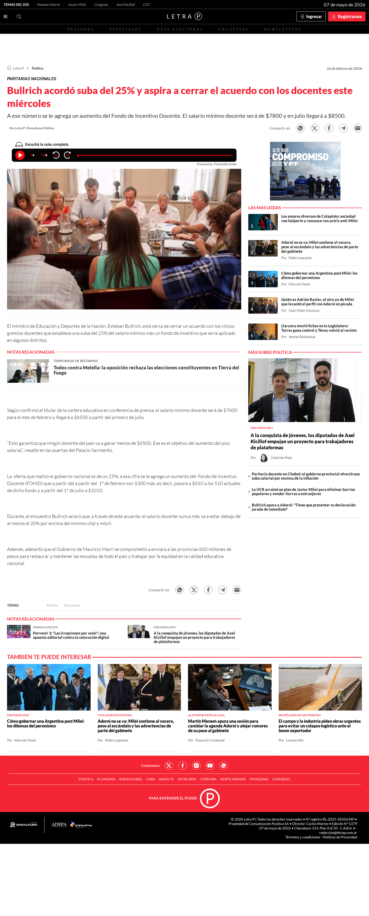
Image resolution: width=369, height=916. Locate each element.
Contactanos (150, 765)
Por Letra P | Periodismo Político (31, 128)
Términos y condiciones (303, 837)
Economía (106, 779)
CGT (146, 4)
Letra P (18, 68)
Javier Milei (77, 4)
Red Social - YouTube (210, 766)
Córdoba (208, 779)
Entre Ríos (187, 779)
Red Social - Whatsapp (224, 766)
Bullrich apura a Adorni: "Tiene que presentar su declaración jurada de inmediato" (304, 507)
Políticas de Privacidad (340, 837)
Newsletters (282, 29)
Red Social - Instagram (196, 766)
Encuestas (233, 29)
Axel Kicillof (125, 4)
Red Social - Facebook (183, 766)
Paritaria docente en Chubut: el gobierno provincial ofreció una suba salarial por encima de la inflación (306, 476)
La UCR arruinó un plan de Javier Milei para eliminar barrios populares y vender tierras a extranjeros (303, 491)
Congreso (101, 4)
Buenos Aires (130, 779)
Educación (72, 605)
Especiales (125, 29)
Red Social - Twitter (169, 766)
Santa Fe (166, 779)
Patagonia (259, 779)
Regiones (81, 29)
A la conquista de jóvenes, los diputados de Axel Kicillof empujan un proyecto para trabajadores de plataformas (303, 441)
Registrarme (350, 16)
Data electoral (180, 29)
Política (37, 68)
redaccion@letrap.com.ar (338, 832)
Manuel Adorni (48, 4)
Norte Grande (233, 779)
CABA (150, 779)
